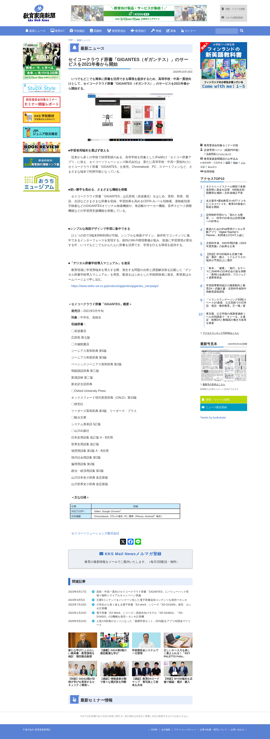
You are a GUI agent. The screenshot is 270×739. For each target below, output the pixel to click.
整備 (156, 30)
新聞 (228, 162)
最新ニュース (35, 30)
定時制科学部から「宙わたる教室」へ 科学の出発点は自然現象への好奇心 (225, 218)
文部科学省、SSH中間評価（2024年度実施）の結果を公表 (226, 245)
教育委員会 (116, 30)
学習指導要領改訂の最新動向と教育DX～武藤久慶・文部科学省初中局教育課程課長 (226, 288)
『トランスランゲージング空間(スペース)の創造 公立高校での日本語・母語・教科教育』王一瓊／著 (226, 302)
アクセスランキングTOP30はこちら (221, 333)
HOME (154, 729)
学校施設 (77, 30)
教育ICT (58, 30)
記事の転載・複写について (213, 729)
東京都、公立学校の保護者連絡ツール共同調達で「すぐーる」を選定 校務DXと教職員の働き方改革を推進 (226, 318)
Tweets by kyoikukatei (213, 417)
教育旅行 (138, 30)
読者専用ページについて (218, 154)
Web (235, 162)
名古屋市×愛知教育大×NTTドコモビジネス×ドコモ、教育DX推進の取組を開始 (226, 204)
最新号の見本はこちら (214, 384)
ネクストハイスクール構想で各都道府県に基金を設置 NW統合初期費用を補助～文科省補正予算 (225, 189)
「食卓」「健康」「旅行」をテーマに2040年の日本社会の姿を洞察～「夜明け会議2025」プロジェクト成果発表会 (226, 273)
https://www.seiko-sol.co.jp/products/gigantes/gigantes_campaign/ (115, 286)
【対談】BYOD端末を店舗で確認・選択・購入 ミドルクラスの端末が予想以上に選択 (225, 257)
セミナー (188, 30)
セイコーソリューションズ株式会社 (95, 533)
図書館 (96, 30)
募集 (171, 30)
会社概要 (165, 729)
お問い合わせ (237, 729)
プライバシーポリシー (185, 729)
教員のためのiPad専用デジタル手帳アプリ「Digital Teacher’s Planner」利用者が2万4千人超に (225, 232)
